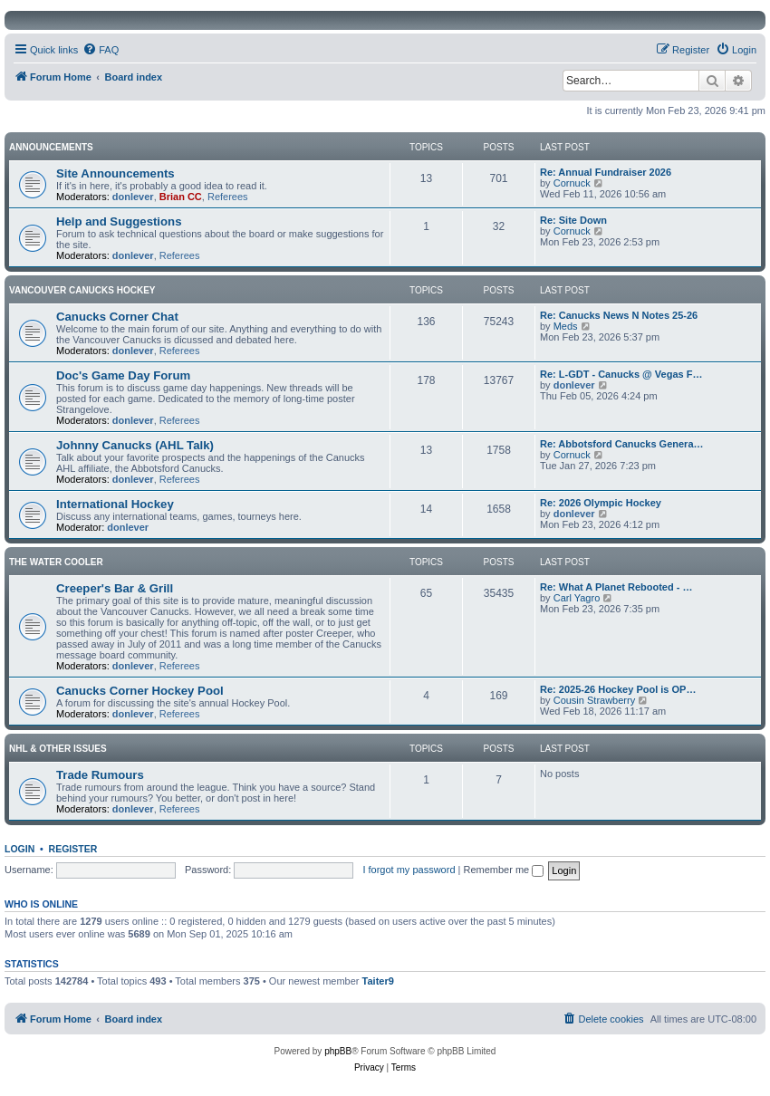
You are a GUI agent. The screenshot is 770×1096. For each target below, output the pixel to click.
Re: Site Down (573, 220)
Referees (227, 196)
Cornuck (572, 183)
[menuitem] (100, 50)
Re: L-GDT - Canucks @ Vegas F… (621, 374)
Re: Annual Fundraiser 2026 (605, 172)
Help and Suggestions (118, 221)
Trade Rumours (100, 775)
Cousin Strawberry (594, 700)
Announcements (51, 147)
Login (19, 848)
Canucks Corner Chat (117, 316)
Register (73, 848)
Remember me (503, 869)
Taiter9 (378, 981)
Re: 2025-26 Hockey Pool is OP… (618, 689)
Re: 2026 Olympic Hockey (600, 502)
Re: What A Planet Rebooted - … (616, 587)
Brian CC (180, 196)
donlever (133, 196)
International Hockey (115, 504)
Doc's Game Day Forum (123, 375)
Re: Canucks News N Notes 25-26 (619, 315)
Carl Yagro (577, 597)
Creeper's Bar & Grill (114, 588)
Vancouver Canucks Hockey (82, 290)
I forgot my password (408, 869)
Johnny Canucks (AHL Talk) (135, 445)
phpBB (337, 1051)
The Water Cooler (56, 562)
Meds (565, 326)
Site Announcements (115, 173)
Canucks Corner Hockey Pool (140, 690)
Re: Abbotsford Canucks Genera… (622, 443)
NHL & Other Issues (58, 749)
